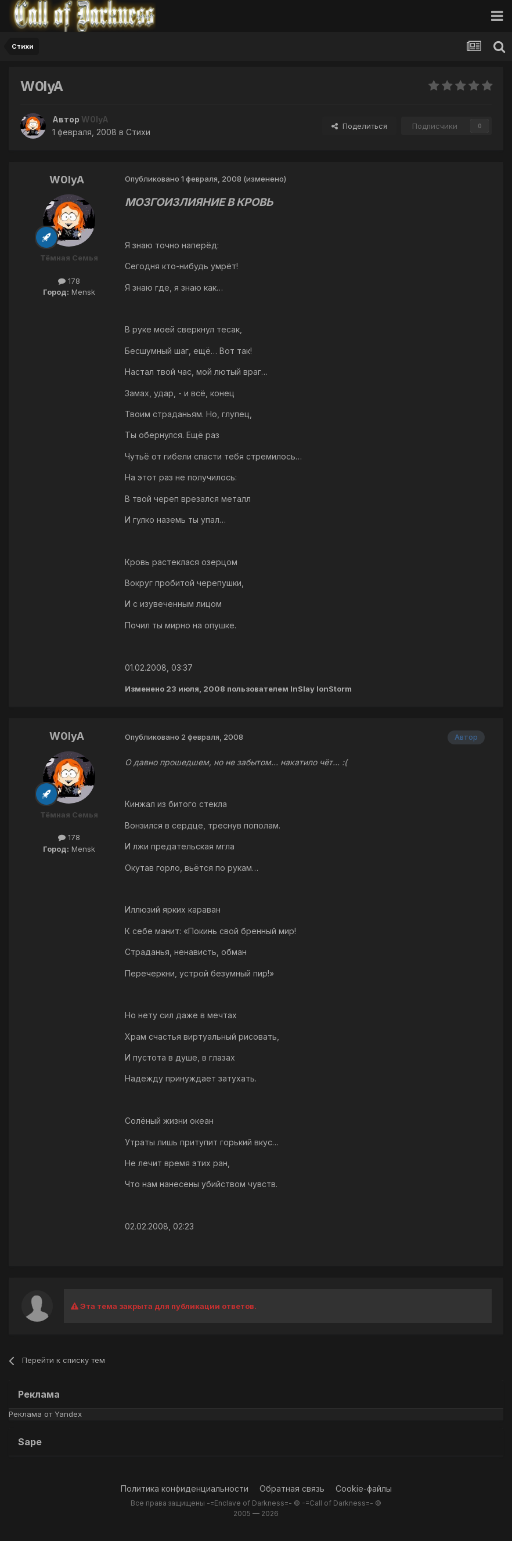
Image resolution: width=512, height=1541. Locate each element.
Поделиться (359, 126)
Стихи (138, 132)
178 (69, 280)
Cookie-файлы (364, 1488)
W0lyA (66, 179)
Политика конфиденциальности (184, 1488)
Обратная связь (291, 1488)
